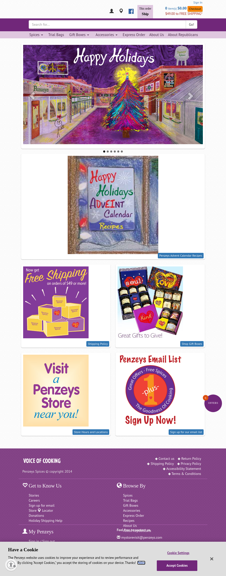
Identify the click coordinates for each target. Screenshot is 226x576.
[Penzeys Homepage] (22, 11)
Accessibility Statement (183, 468)
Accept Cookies (176, 565)
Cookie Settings (178, 553)
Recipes (128, 520)
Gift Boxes (130, 505)
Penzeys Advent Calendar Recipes (180, 255)
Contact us (166, 458)
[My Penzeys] (112, 11)
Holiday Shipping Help (45, 520)
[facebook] (131, 11)
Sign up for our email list (186, 432)
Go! (191, 24)
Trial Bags (56, 34)
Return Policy (191, 458)
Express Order (134, 34)
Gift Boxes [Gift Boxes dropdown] (79, 34)
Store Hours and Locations (91, 432)
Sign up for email (42, 505)
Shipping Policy (98, 344)
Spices (128, 495)
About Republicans (183, 34)
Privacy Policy (191, 463)
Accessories (131, 510)
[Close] (211, 559)
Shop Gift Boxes (192, 344)
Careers (34, 500)
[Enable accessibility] (11, 565)
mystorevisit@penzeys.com (141, 537)
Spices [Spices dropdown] (36, 34)
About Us (156, 34)
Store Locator (41, 510)
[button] (32, 96)
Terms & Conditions (186, 473)
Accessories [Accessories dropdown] (107, 34)
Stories (34, 495)
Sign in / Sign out (42, 541)
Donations (36, 515)
